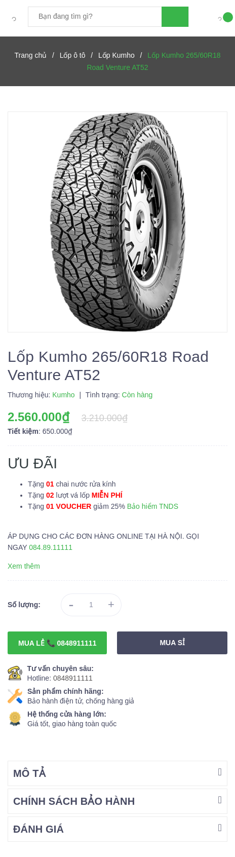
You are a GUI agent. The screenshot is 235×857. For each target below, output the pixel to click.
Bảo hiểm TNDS (152, 506)
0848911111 (73, 678)
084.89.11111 (50, 547)
